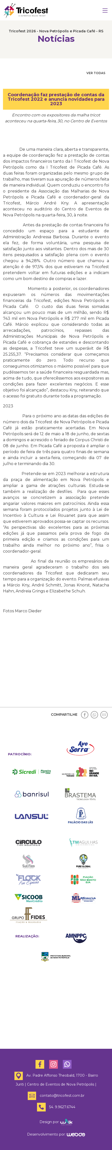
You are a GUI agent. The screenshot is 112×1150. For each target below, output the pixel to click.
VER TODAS (95, 73)
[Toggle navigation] (105, 11)
